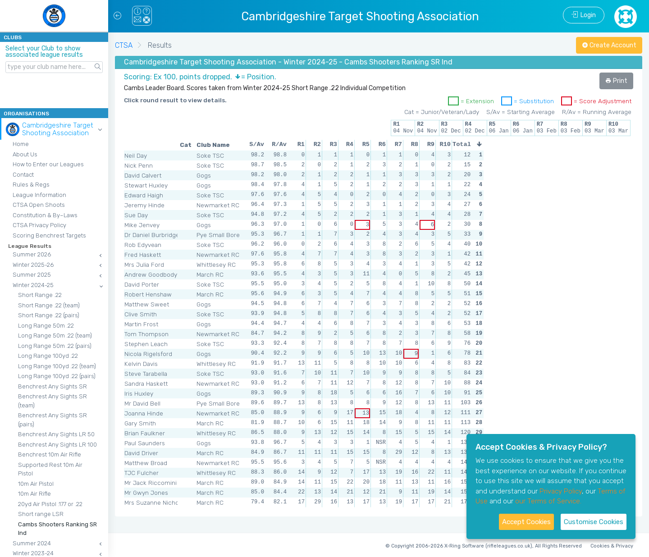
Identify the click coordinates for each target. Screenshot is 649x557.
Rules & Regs (31, 184)
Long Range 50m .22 (46, 325)
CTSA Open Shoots (39, 204)
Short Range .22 (40, 295)
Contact (23, 174)
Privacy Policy (560, 491)
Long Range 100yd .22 (48, 355)
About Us (25, 154)
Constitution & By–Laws (45, 215)
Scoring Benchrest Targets (49, 235)
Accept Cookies (526, 522)
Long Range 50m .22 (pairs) (54, 345)
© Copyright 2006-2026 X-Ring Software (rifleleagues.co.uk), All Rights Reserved (483, 546)
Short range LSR (41, 514)
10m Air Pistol (36, 483)
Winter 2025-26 (33, 264)
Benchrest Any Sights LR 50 (56, 434)
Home (21, 144)
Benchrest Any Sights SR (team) (52, 401)
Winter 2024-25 (33, 285)
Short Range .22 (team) (49, 305)
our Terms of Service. (548, 501)
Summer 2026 (32, 254)
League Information (39, 195)
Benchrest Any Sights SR (52, 386)
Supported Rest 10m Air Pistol (50, 469)
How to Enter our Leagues (48, 164)
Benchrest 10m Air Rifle (49, 454)
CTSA (124, 45)
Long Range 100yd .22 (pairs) (57, 376)
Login (583, 15)
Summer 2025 (32, 274)
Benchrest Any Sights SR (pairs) (52, 420)
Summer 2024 (32, 543)
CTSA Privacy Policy (39, 225)
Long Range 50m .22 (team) (55, 335)
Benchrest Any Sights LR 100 (57, 444)
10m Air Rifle (34, 493)
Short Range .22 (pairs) (48, 315)
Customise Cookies (593, 522)
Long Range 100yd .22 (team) (57, 366)
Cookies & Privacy (611, 546)
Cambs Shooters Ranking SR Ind (57, 529)
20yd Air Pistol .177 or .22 (50, 504)
